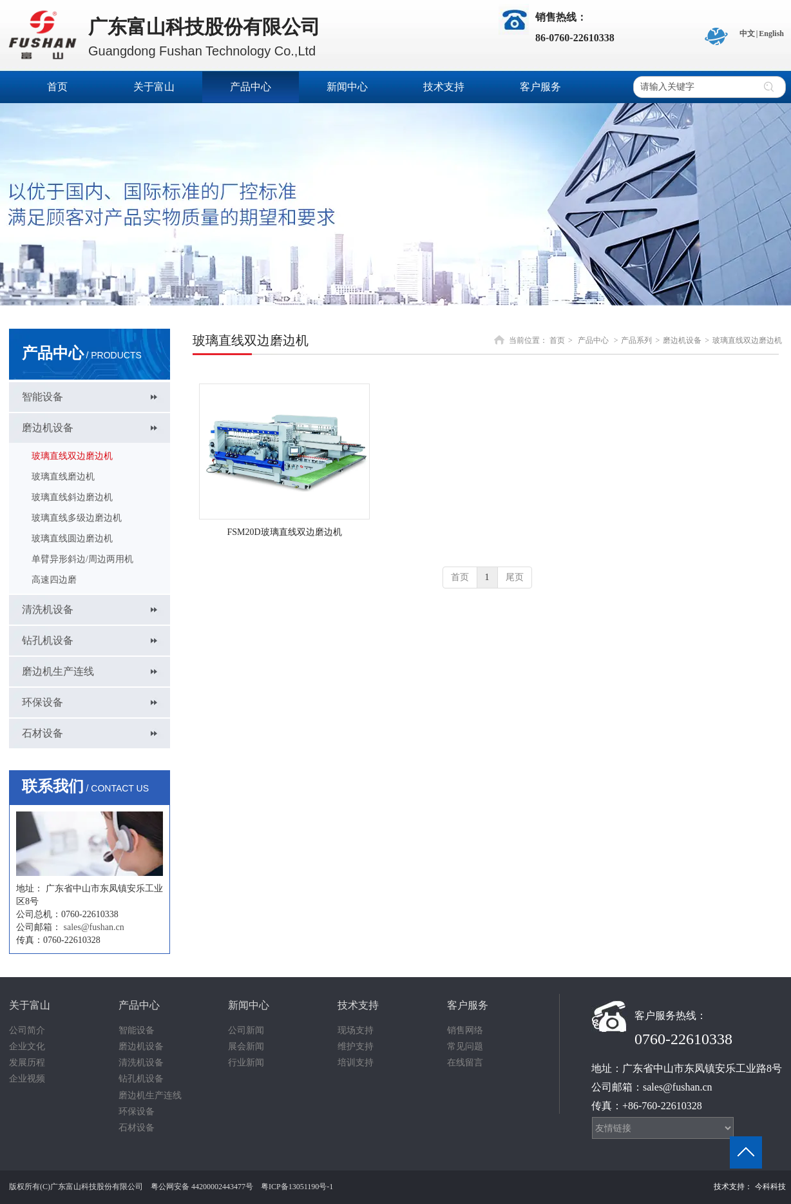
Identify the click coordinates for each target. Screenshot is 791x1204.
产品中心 (593, 340)
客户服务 (467, 1005)
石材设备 (137, 1127)
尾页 (515, 577)
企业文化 (27, 1046)
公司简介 (27, 1030)
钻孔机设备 (141, 1078)
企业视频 (27, 1078)
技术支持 (358, 1005)
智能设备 (137, 1030)
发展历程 (27, 1062)
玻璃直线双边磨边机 (747, 340)
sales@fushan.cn (94, 927)
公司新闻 (246, 1030)
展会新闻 (246, 1046)
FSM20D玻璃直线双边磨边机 (284, 532)
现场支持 (356, 1030)
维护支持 (356, 1046)
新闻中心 (248, 1005)
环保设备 (137, 1111)
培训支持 (356, 1062)
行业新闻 (246, 1062)
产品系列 (636, 340)
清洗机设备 (141, 1062)
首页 (557, 340)
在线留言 (465, 1062)
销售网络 (465, 1030)
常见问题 (465, 1046)
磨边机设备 (682, 340)
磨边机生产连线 (150, 1095)
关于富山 (29, 1005)
